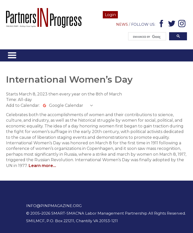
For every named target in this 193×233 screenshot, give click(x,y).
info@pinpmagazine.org (54, 206)
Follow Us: (143, 24)
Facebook (162, 24)
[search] (146, 37)
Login (110, 14)
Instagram (182, 24)
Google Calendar (66, 105)
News (122, 24)
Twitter (172, 24)
